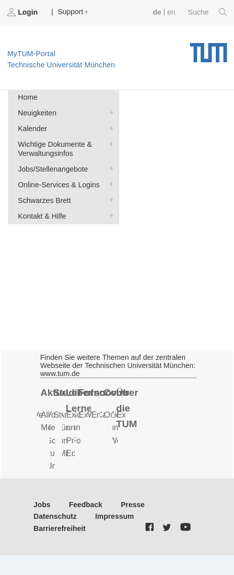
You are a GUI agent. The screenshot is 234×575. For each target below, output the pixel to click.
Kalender (109, 128)
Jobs (42, 505)
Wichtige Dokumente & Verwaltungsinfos (109, 143)
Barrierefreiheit (59, 528)
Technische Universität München (208, 49)
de (157, 12)
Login (23, 12)
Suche (207, 12)
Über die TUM (127, 408)
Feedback (85, 505)
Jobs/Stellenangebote (109, 168)
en (171, 12)
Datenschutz (55, 516)
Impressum (114, 516)
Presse (133, 505)
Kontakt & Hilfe (109, 215)
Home (27, 97)
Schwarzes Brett (109, 200)
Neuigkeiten (109, 112)
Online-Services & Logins (109, 184)
